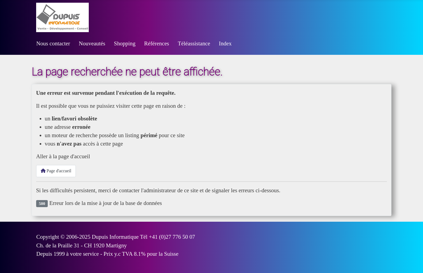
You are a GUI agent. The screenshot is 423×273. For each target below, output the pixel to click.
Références (156, 43)
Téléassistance (194, 43)
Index (225, 43)
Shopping (124, 43)
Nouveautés (92, 43)
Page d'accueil (56, 170)
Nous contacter (53, 43)
